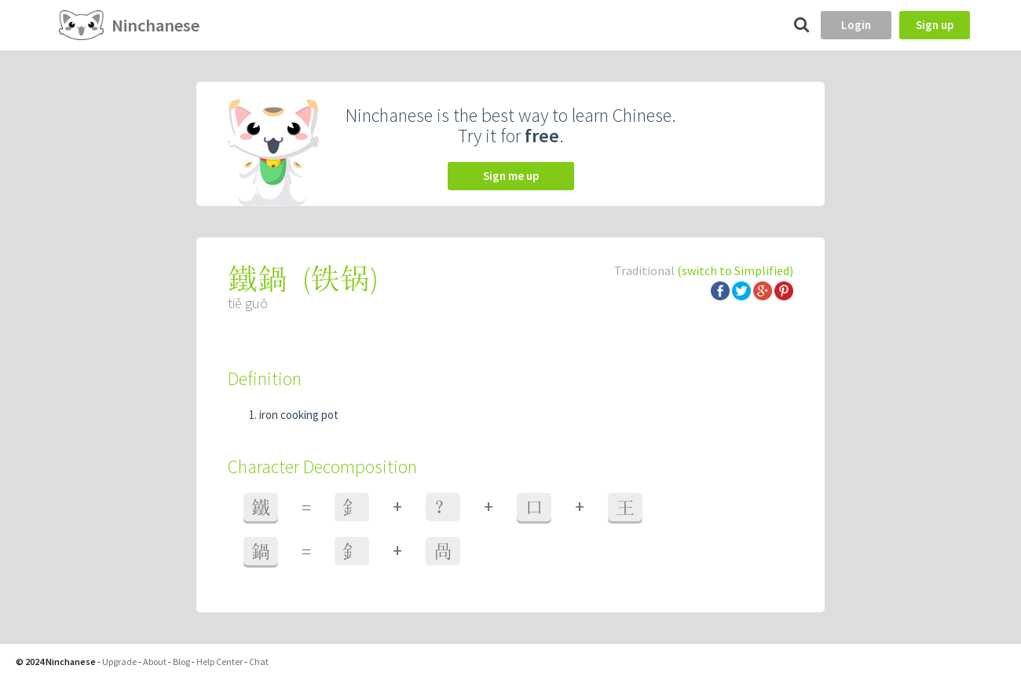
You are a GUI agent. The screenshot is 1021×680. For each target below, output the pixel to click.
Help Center (219, 661)
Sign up (934, 24)
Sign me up (511, 175)
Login (856, 24)
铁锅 (340, 278)
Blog (181, 661)
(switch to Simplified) (735, 270)
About (155, 661)
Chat (259, 661)
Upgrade (119, 661)
